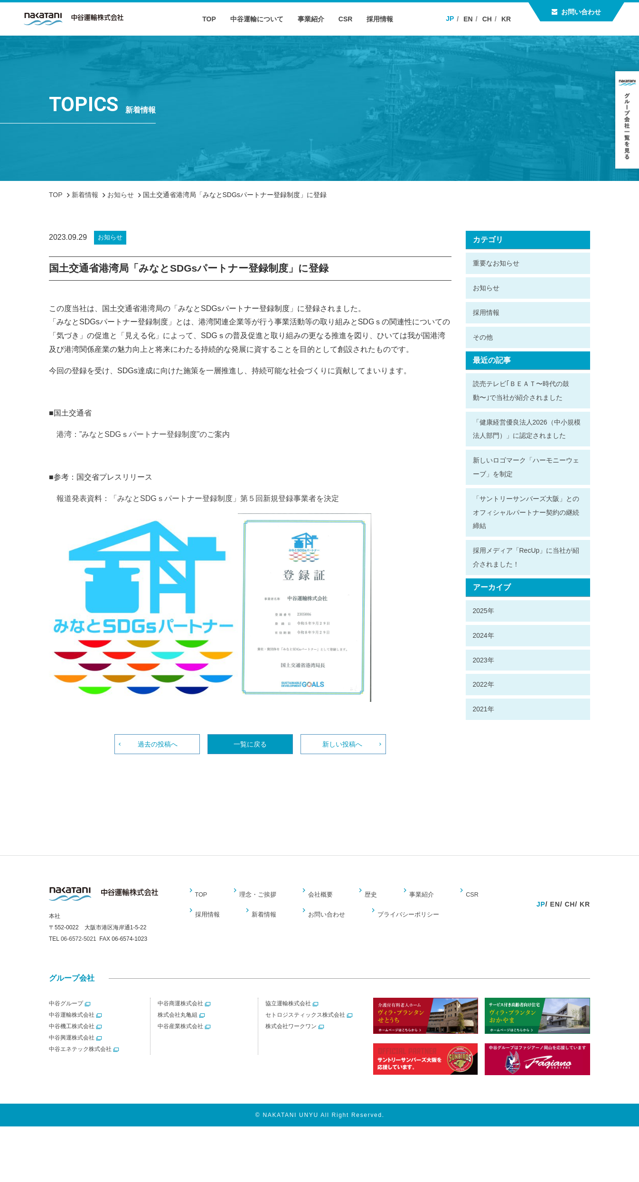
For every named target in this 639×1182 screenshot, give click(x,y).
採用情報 (385, 19)
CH (489, 19)
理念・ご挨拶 (255, 897)
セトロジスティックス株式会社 (305, 1020)
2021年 (483, 709)
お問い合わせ (581, 12)
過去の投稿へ (157, 745)
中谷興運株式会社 (71, 1043)
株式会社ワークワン (291, 1032)
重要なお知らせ (496, 263)
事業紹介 (315, 19)
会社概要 (316, 897)
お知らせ (486, 288)
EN (470, 19)
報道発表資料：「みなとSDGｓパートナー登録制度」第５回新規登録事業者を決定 (194, 498)
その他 (483, 337)
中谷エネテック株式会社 (80, 1054)
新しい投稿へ (343, 745)
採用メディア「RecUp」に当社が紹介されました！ (526, 557)
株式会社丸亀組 (177, 1020)
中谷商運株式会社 (180, 1009)
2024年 (483, 635)
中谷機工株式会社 (71, 1032)
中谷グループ (66, 1009)
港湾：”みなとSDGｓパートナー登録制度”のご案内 (139, 434)
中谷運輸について (261, 19)
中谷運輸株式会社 (71, 1020)
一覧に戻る (250, 745)
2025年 (483, 611)
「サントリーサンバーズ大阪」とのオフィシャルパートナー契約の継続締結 (526, 512)
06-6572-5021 (78, 944)
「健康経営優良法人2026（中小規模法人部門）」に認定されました (527, 429)
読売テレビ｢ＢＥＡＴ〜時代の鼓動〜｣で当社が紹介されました (521, 390)
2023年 (483, 660)
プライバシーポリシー (349, 917)
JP (452, 18)
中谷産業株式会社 (180, 1032)
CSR (350, 19)
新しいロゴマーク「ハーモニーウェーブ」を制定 (526, 467)
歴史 (363, 897)
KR (508, 19)
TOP (214, 19)
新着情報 (208, 917)
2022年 (483, 684)
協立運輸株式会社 (288, 1009)
